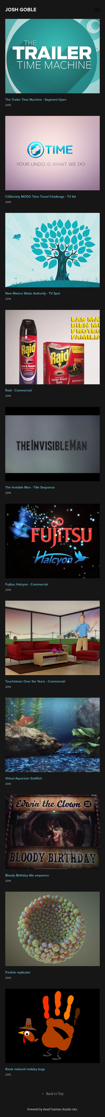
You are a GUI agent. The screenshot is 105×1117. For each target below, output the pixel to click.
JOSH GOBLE (20, 9)
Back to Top (52, 1094)
